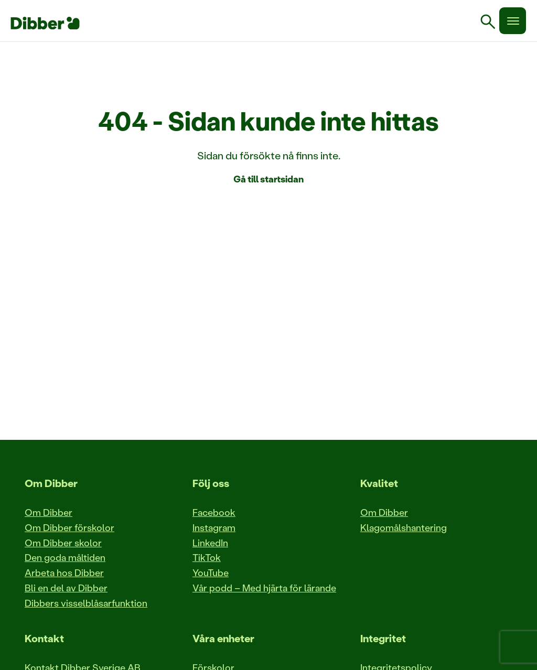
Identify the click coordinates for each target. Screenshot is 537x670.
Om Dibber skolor (63, 542)
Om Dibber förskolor (69, 527)
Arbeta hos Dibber (64, 572)
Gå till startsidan (268, 178)
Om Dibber (48, 512)
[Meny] (512, 20)
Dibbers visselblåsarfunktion (86, 603)
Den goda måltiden (65, 557)
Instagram (213, 527)
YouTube (210, 572)
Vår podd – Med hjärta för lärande (264, 587)
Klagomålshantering (403, 527)
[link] (492, 23)
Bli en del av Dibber (66, 587)
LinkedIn (210, 542)
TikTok (206, 557)
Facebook (213, 512)
